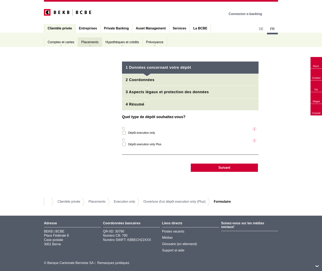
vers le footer (317, 266)
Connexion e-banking (248, 14)
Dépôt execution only (141, 132)
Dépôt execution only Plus (144, 144)
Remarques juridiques (113, 263)
